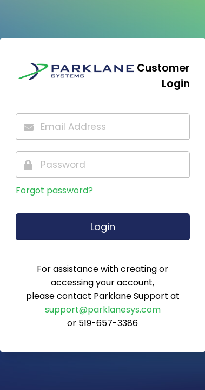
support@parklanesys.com (103, 309)
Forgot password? (54, 190)
